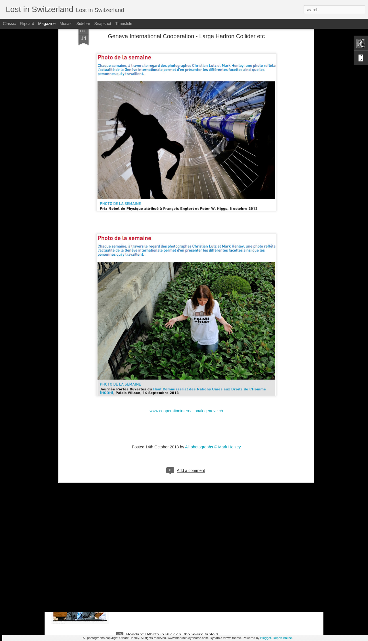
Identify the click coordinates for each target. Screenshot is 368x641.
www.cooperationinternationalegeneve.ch (186, 358)
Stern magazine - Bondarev (154, 569)
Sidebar (83, 23)
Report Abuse (282, 638)
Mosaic (66, 23)
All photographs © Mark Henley (213, 394)
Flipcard (27, 23)
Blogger (265, 638)
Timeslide (123, 23)
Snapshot (102, 23)
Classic (9, 23)
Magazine (47, 23)
